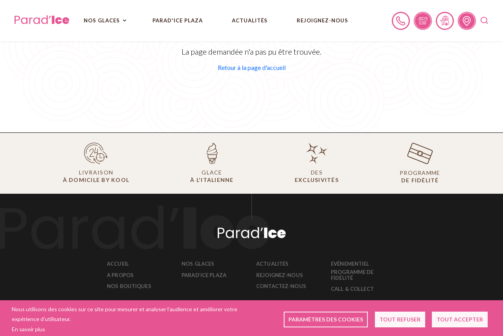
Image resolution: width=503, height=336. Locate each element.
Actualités (250, 20)
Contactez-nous (281, 286)
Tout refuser (400, 319)
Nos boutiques (129, 286)
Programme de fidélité (352, 275)
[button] (252, 67)
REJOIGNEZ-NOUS (322, 20)
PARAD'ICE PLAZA (177, 20)
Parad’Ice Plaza (204, 275)
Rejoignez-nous (279, 275)
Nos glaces (198, 264)
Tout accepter (460, 319)
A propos (120, 275)
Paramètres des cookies (325, 319)
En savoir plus (28, 329)
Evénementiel (350, 264)
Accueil (118, 264)
